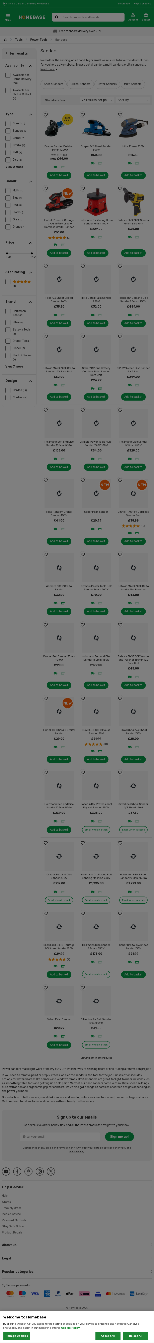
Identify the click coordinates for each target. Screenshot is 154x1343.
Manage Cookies (16, 1335)
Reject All (135, 1335)
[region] (77, 1327)
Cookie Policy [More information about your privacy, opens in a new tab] (70, 1327)
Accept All (108, 1335)
